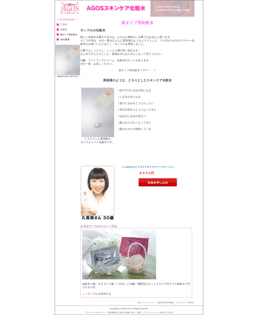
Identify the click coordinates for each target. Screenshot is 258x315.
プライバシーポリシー (95, 312)
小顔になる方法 (166, 312)
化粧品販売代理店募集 (165, 302)
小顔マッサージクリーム (146, 302)
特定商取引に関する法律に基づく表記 (124, 312)
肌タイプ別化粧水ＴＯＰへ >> (137, 70)
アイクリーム (150, 312)
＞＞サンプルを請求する (96, 293)
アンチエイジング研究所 (185, 302)
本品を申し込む (158, 182)
